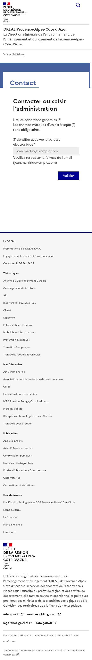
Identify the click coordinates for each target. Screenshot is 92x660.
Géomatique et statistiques (19, 485)
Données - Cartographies (18, 463)
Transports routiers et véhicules (21, 354)
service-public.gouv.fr (42, 614)
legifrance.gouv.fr (15, 623)
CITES (6, 387)
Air (5, 295)
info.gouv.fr (11, 614)
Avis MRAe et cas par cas (18, 448)
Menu (86, 5)
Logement (9, 318)
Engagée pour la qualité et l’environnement (28, 256)
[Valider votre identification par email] (68, 175)
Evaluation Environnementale (20, 394)
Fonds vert (9, 532)
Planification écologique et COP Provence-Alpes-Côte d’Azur (39, 502)
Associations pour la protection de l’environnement (33, 379)
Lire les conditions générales (35, 119)
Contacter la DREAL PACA (18, 263)
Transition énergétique (16, 347)
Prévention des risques (16, 340)
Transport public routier (17, 423)
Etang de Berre (12, 510)
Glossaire (25, 635)
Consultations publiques (17, 456)
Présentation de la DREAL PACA (22, 249)
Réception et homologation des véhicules (27, 416)
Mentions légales (44, 635)
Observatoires (11, 478)
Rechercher (78, 5)
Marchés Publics (12, 409)
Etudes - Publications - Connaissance (24, 470)
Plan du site (10, 635)
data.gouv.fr (43, 623)
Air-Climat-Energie (14, 372)
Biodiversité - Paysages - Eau (19, 303)
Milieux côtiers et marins (17, 325)
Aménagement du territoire (19, 288)
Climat (7, 310)
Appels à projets (13, 441)
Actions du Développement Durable (24, 281)
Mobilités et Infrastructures (19, 332)
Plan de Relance (12, 525)
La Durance (10, 517)
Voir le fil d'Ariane (13, 54)
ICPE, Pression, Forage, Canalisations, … (26, 401)
